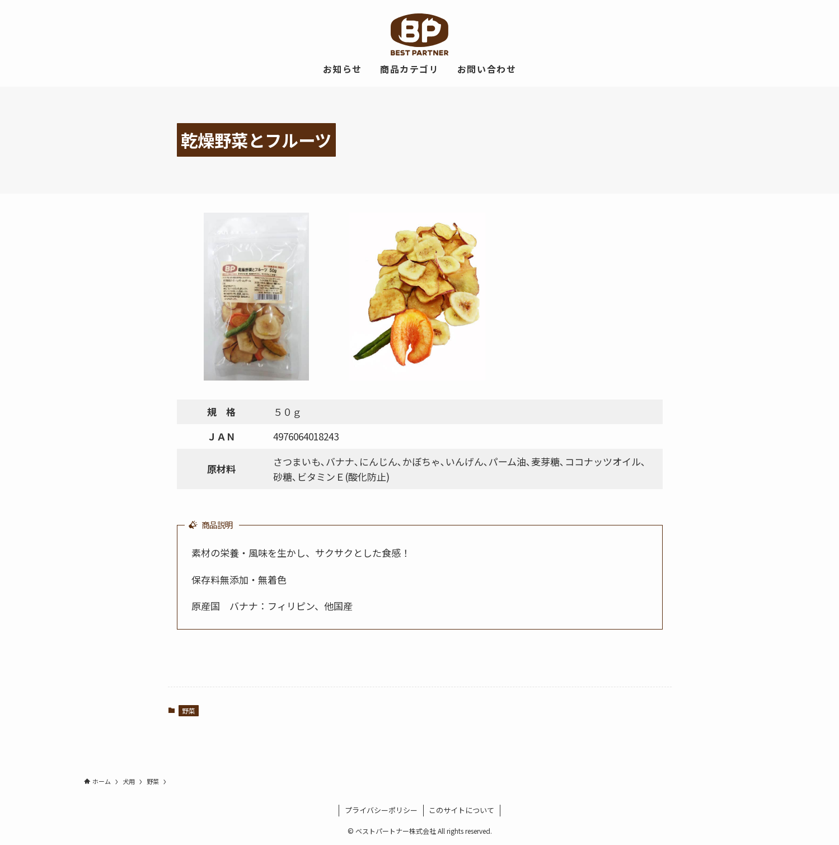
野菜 (188, 710)
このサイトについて (461, 810)
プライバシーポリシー (381, 810)
